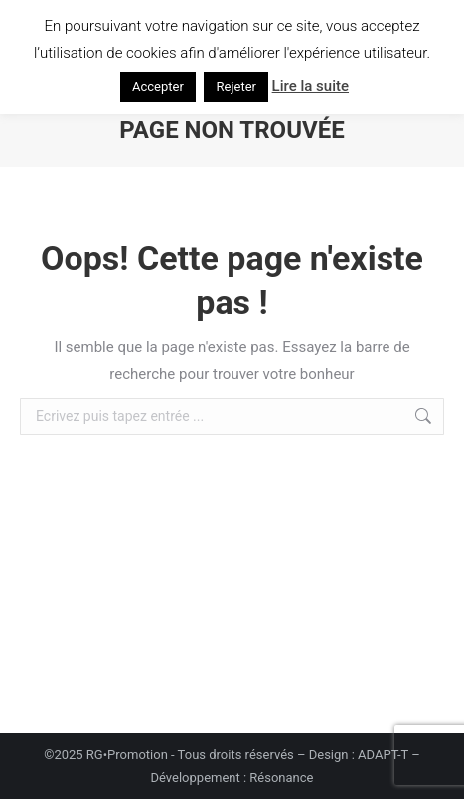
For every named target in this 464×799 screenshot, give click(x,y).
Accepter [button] (158, 87)
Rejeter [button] (235, 87)
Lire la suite (310, 86)
